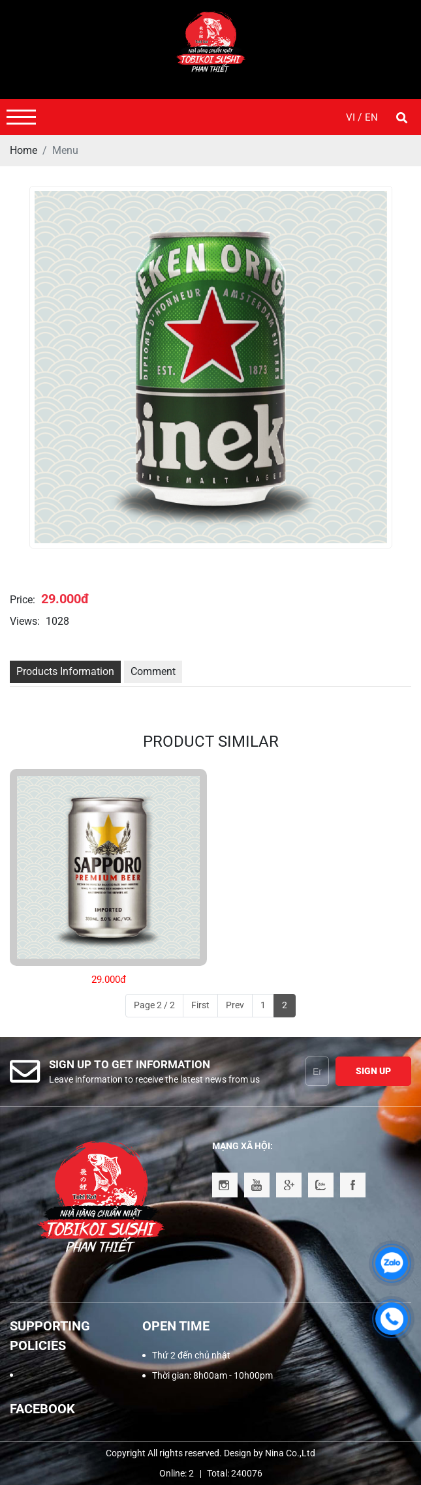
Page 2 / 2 (154, 1005)
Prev (235, 1005)
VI (352, 117)
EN (371, 117)
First (200, 1005)
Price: (22, 599)
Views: (25, 621)
